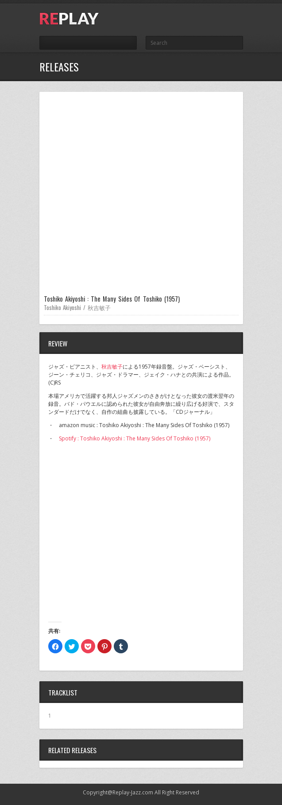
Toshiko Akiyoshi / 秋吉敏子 (77, 307)
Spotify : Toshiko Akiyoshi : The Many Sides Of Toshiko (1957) (134, 438)
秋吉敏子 (112, 366)
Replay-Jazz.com (132, 792)
